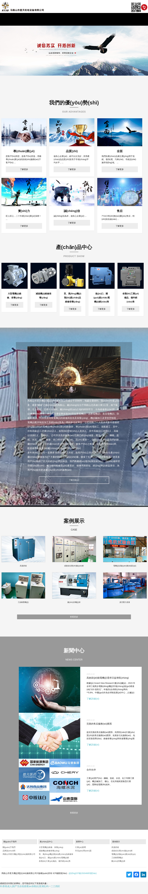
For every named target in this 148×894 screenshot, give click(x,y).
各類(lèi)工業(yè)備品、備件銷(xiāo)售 (54, 867)
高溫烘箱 (115, 853)
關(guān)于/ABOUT (31, 22)
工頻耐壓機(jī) (117, 864)
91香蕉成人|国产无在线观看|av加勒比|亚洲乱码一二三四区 (30, 892)
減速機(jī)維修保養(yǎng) (48, 857)
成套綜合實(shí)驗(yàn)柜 (122, 857)
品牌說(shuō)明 (8, 857)
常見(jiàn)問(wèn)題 (83, 857)
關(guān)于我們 (8, 853)
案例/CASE (80, 22)
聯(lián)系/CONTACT (114, 22)
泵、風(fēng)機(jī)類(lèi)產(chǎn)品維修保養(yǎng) (55, 860)
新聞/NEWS (47, 22)
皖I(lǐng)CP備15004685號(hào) (83, 879)
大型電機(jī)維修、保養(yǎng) (50, 853)
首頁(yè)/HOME (15, 22)
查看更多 (74, 619)
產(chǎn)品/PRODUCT (64, 22)
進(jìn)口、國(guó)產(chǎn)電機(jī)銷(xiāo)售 (53, 864)
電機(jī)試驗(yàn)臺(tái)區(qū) (123, 860)
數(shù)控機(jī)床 (118, 867)
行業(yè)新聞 (80, 853)
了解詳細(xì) (74, 481)
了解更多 (24, 169)
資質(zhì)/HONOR (95, 22)
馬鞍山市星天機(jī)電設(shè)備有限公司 (18, 860)
